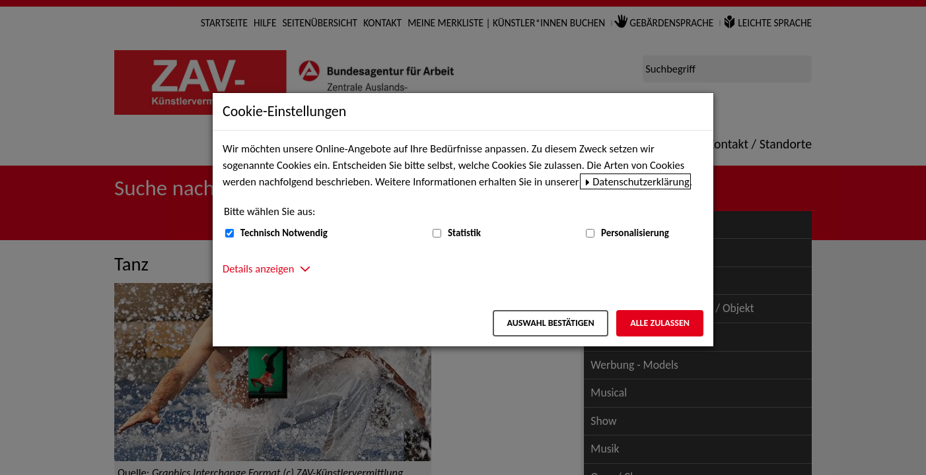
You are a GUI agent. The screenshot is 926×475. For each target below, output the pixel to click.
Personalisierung (635, 233)
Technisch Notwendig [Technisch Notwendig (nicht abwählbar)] (284, 233)
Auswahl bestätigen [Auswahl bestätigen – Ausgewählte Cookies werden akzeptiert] (550, 323)
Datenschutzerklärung (641, 181)
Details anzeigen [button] (258, 268)
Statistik (464, 233)
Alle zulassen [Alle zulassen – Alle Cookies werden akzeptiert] (660, 323)
